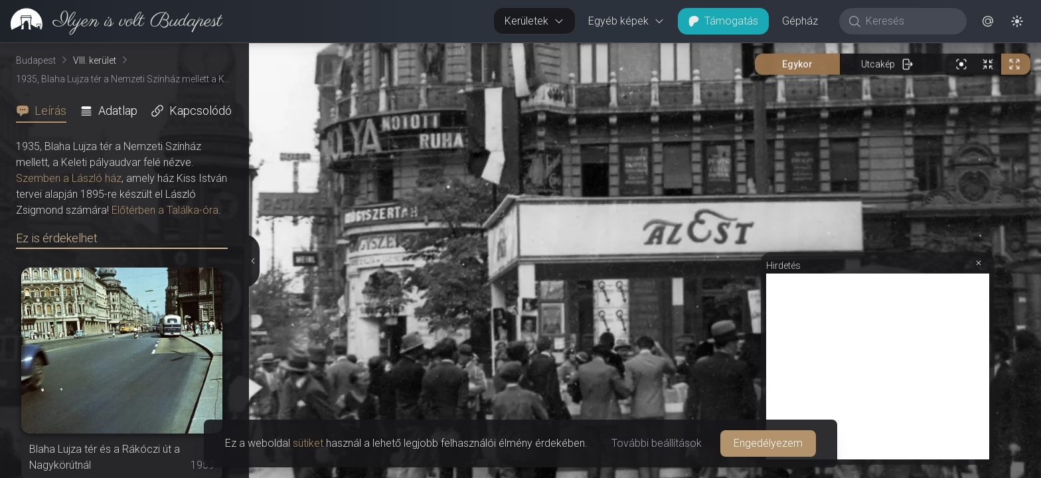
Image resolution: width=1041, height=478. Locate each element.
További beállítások (656, 443)
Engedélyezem (768, 443)
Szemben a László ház (68, 178)
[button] (988, 21)
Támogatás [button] (723, 21)
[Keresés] (910, 21)
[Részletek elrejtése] (253, 260)
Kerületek (534, 21)
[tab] (45, 111)
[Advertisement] (877, 366)
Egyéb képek (626, 21)
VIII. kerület (94, 60)
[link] (111, 21)
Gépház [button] (800, 21)
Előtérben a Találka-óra (165, 210)
